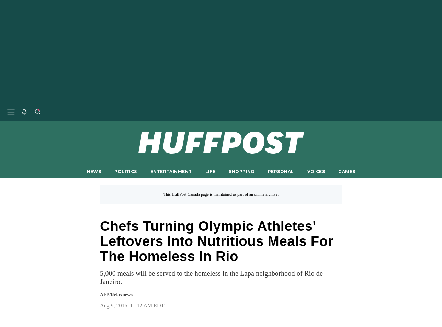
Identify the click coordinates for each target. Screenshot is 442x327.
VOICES (316, 171)
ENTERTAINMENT (171, 171)
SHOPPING (241, 171)
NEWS (94, 171)
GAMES (346, 171)
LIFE (210, 171)
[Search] (37, 112)
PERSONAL (281, 171)
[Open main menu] (11, 112)
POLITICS (125, 171)
